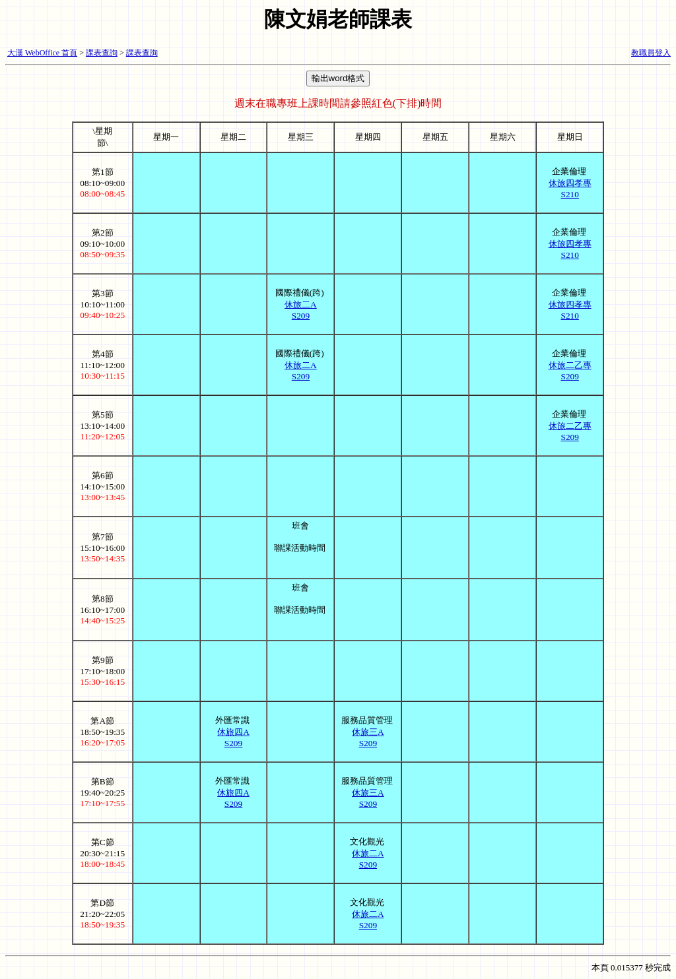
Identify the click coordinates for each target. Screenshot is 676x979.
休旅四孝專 (570, 183)
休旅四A (233, 732)
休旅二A (301, 304)
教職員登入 (651, 52)
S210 (569, 194)
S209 (301, 316)
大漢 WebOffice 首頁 (42, 52)
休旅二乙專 (570, 365)
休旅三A (368, 732)
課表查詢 (102, 52)
